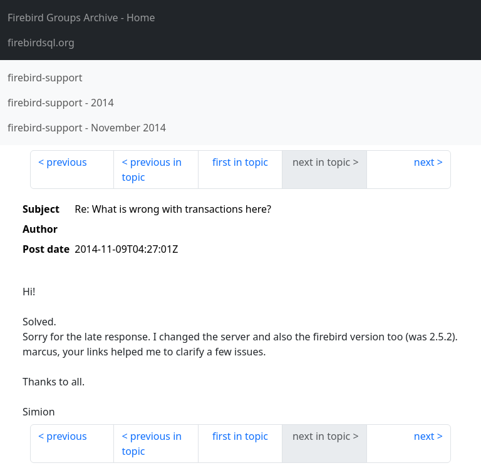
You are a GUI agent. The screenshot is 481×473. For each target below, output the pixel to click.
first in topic (240, 162)
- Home (81, 17)
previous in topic (152, 169)
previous (66, 162)
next (424, 162)
